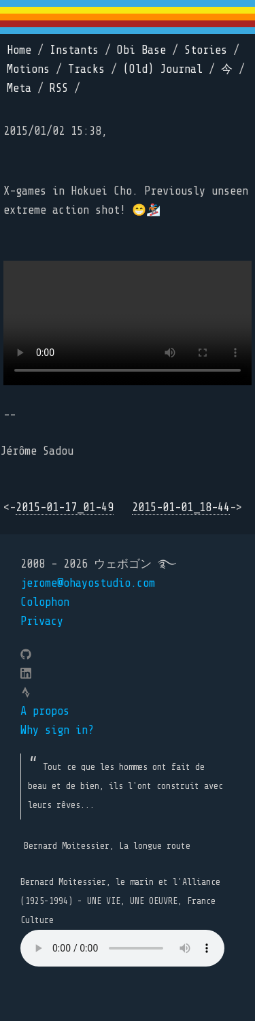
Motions (28, 69)
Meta (19, 88)
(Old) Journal (163, 69)
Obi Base (141, 50)
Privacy (41, 621)
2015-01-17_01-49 (65, 507)
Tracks (86, 69)
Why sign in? (57, 730)
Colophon (44, 602)
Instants (74, 50)
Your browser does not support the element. (122, 948)
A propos (44, 710)
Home (19, 50)
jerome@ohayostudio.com (87, 583)
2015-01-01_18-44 (181, 507)
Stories (205, 50)
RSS (59, 88)
